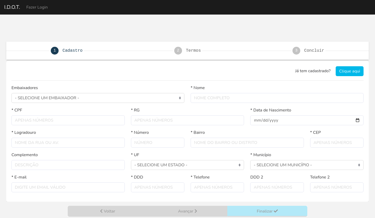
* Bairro (198, 132)
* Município (260, 155)
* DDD (137, 177)
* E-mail (19, 177)
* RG (135, 110)
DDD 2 (256, 177)
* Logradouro (23, 132)
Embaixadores (24, 88)
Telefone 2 (320, 177)
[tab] (187, 51)
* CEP (315, 132)
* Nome (198, 88)
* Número (140, 132)
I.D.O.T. (12, 7)
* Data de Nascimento (270, 110)
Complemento (24, 155)
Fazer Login (37, 7)
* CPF (16, 110)
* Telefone (200, 177)
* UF (135, 155)
